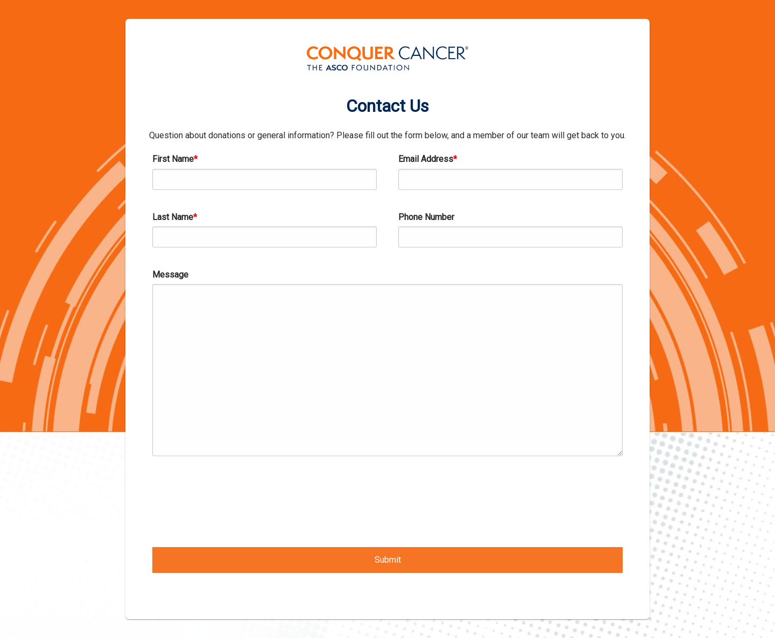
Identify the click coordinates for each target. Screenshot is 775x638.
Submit (388, 560)
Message (170, 275)
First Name (173, 159)
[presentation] (234, 499)
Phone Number (426, 217)
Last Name (172, 217)
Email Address (425, 159)
